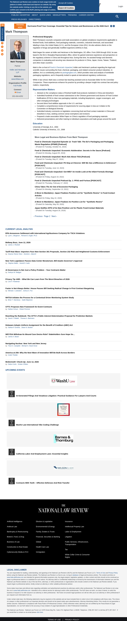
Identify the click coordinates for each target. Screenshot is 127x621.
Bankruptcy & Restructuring (17, 532)
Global (38, 542)
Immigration (40, 552)
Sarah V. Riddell (13, 318)
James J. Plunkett (14, 245)
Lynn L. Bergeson (14, 236)
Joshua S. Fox (27, 291)
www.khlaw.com (17, 79)
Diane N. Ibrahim (27, 327)
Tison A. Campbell (14, 346)
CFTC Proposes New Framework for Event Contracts (28, 307)
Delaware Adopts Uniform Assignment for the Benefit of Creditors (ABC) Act (39, 325)
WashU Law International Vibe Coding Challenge (37, 425)
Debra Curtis (12, 364)
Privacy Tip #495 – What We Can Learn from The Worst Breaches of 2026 (37, 279)
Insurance (69, 521)
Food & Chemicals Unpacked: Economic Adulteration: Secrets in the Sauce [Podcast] (72, 150)
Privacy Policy (113, 573)
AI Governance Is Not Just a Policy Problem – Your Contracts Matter (35, 270)
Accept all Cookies (66, 3)
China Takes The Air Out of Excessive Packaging (56, 187)
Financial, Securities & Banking (48, 537)
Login (120, 6)
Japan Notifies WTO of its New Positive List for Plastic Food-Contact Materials (69, 208)
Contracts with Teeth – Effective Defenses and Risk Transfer (43, 483)
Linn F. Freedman (14, 281)
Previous (111, 26)
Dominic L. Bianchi (30, 254)
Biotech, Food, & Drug (15, 537)
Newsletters (59, 15)
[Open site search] (117, 16)
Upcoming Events (15, 370)
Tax (66, 550)
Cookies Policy (15, 12)
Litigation (68, 537)
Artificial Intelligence (14, 521)
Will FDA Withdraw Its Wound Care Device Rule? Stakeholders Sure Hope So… (40, 334)
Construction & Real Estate (17, 547)
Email (19, 92)
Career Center (86, 15)
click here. (40, 612)
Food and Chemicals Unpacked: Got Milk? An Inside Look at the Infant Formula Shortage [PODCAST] (74, 173)
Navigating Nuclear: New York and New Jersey (25, 343)
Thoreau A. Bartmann (27, 318)
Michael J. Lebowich (14, 291)
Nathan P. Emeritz (14, 327)
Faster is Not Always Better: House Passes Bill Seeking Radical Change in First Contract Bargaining (49, 288)
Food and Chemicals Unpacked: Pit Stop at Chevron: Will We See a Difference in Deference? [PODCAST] (75, 164)
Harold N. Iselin (24, 263)
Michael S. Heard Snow (29, 346)
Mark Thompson (18, 62)
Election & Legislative (44, 521)
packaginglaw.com (69, 73)
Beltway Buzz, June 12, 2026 (18, 242)
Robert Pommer (24, 309)
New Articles (2, 33)
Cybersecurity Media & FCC (18, 552)
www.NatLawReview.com (15, 577)
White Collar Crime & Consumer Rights (77, 556)
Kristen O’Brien (23, 364)
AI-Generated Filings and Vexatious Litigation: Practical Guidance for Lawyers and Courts (56, 396)
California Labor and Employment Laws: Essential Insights (42, 454)
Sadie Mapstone (27, 300)
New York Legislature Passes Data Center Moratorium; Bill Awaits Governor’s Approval (43, 261)
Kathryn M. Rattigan (14, 272)
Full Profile (18, 86)
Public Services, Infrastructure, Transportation (77, 543)
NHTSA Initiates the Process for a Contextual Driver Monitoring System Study (39, 297)
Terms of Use (100, 573)
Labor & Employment (73, 532)
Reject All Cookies (66, 8)
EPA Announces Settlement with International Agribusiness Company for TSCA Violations (45, 233)
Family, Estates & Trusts (45, 532)
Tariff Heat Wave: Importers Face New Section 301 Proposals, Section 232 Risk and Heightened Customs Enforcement (57, 252)
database (75, 575)
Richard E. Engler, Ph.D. (29, 236)
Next (114, 26)
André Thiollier (13, 355)
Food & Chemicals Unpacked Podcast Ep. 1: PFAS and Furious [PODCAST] (68, 180)
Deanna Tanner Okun (15, 254)
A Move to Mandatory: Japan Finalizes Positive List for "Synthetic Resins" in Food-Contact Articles (75, 194)
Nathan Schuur (13, 309)
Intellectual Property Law (74, 527)
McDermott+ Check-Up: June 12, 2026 (22, 362)
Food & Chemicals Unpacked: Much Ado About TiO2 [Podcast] (62, 157)
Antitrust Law (12, 527)
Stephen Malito (13, 263)
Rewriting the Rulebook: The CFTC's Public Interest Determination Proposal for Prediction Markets (49, 316)
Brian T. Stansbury (14, 300)
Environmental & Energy (45, 527)
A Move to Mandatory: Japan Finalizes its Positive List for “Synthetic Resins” (69, 202)
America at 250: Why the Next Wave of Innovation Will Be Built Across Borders (40, 353)
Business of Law (13, 542)
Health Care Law (42, 547)
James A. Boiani (13, 337)
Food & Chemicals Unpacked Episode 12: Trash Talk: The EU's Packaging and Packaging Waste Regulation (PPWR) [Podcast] (74, 143)
